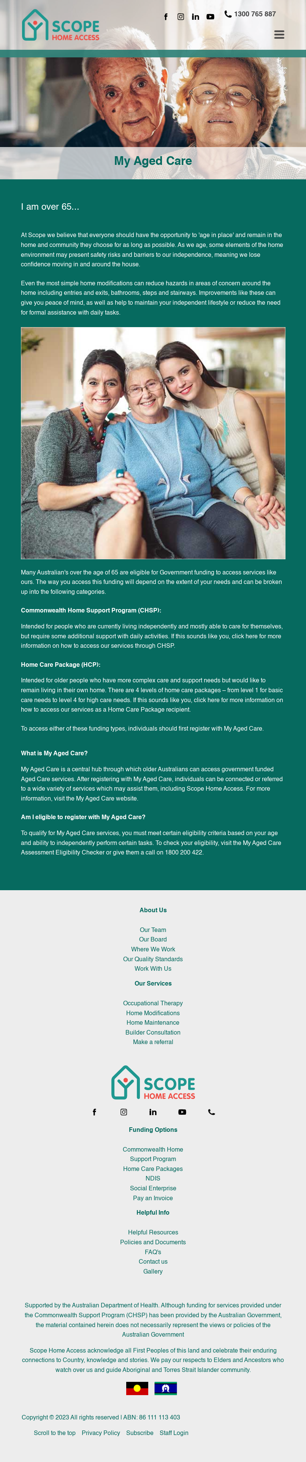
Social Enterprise (153, 1189)
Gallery (153, 1272)
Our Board (153, 940)
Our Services (153, 984)
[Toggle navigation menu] (279, 34)
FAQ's (153, 1253)
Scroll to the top (55, 1433)
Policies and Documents (153, 1243)
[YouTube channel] (210, 17)
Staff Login (174, 1433)
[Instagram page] (180, 17)
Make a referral (153, 1043)
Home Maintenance (153, 1023)
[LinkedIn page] (195, 17)
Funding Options (153, 1130)
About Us (153, 911)
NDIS (153, 1179)
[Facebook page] (166, 17)
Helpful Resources (153, 1233)
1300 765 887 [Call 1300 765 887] (250, 14)
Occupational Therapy (153, 1004)
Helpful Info (153, 1213)
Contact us (153, 1262)
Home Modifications (153, 1014)
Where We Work (153, 950)
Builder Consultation (153, 1033)
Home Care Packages (153, 1169)
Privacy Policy (101, 1433)
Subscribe (140, 1433)
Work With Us (153, 969)
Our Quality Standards (153, 960)
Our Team (153, 930)
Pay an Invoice (153, 1199)
